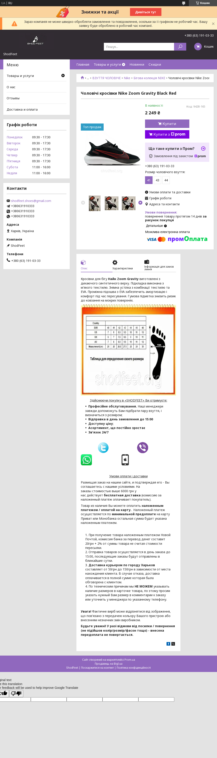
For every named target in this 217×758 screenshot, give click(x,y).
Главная (82, 64)
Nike (127, 78)
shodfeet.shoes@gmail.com (31, 201)
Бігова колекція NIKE (149, 78)
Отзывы (13, 98)
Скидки (155, 64)
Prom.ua (129, 660)
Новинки (137, 64)
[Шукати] (180, 47)
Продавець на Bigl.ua (108, 664)
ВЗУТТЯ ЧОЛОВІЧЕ (106, 78)
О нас (11, 87)
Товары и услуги (107, 64)
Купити (169, 123)
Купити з (169, 134)
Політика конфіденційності (134, 668)
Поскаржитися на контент (97, 668)
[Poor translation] (16, 693)
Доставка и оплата (22, 109)
